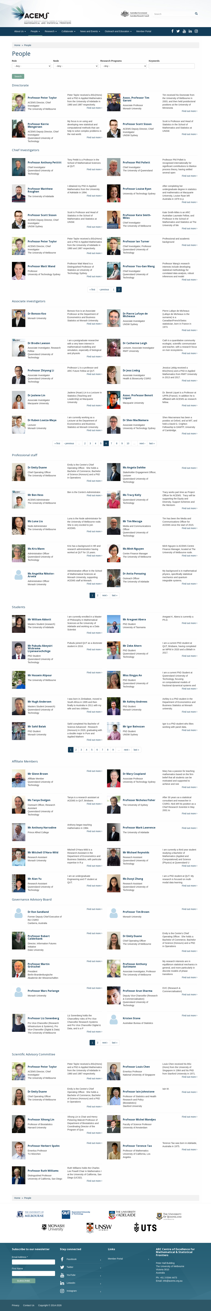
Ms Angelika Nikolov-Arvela (41, 575)
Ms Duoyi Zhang (133, 879)
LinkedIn (67, 1283)
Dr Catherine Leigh (135, 343)
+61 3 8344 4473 (168, 1277)
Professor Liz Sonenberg (43, 1018)
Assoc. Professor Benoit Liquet (138, 397)
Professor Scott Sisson (137, 124)
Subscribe (23, 1281)
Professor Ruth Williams (43, 1170)
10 (128, 443)
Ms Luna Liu (35, 521)
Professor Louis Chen (136, 1066)
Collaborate (68, 31)
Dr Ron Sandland (38, 912)
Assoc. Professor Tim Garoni (136, 99)
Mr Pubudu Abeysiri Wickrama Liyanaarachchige (40, 648)
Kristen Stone (131, 1018)
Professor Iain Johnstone (138, 1091)
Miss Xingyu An (132, 675)
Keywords (154, 61)
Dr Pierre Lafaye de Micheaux (135, 315)
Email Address (20, 1257)
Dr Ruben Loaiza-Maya (42, 420)
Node (56, 61)
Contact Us (28, 1305)
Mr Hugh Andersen (39, 701)
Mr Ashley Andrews (135, 701)
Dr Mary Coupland (134, 774)
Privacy (15, 1305)
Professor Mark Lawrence (139, 827)
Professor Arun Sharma (137, 991)
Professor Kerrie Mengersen (38, 125)
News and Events (90, 31)
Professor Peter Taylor (42, 97)
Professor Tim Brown (136, 912)
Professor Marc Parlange (43, 991)
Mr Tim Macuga (132, 521)
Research (51, 31)
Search (18, 76)
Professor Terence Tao (137, 1146)
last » (151, 443)
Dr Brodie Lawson (39, 343)
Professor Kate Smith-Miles (137, 216)
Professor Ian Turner (136, 241)
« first (92, 289)
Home (17, 45)
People (35, 31)
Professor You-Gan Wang (139, 266)
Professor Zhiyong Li (41, 370)
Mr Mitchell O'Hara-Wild (43, 852)
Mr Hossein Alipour (40, 675)
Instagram (68, 1291)
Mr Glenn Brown (38, 774)
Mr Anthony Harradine (42, 827)
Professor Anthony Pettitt (45, 162)
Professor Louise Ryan (137, 189)
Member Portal (143, 31)
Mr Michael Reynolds (136, 852)
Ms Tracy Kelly (132, 495)
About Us (20, 31)
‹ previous (104, 289)
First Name (17, 1268)
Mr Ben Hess (35, 495)
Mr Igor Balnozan (134, 726)
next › (142, 443)
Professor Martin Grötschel (39, 965)
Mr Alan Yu (34, 879)
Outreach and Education (118, 31)
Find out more (94, 108)
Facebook (68, 1259)
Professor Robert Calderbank (39, 937)
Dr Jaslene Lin (36, 395)
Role (14, 61)
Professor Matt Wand (41, 266)
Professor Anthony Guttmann (135, 965)
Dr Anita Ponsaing (134, 573)
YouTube (68, 1275)
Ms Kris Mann (36, 548)
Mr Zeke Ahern (132, 646)
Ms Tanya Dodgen (39, 800)
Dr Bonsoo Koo (37, 313)
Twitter (66, 1267)
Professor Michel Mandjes (139, 1119)
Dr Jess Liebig (131, 370)
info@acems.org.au (173, 1281)
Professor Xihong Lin (41, 1119)
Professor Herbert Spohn (44, 1146)
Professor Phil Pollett (136, 162)
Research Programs (111, 61)
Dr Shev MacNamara (136, 420)
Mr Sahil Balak (37, 726)
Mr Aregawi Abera (134, 619)
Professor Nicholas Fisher (139, 800)
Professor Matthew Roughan (40, 190)
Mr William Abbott (39, 619)
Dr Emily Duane (37, 467)
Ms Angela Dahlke (134, 467)
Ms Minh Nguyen (133, 548)
